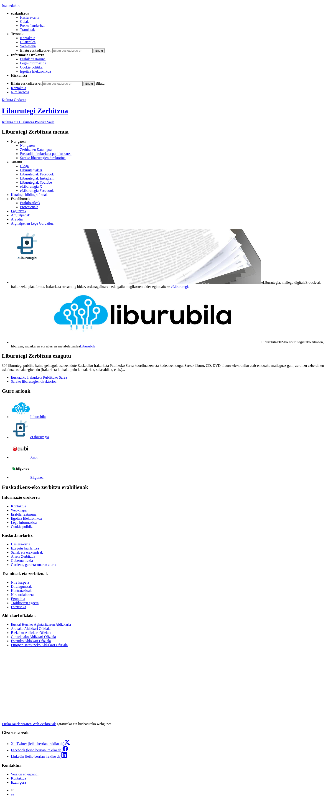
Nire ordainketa (22, 595)
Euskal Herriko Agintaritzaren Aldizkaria (41, 624)
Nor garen (27, 145)
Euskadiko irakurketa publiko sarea (45, 154)
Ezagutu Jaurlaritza (25, 548)
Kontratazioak (21, 590)
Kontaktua (27, 38)
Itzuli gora (18, 782)
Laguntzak (18, 211)
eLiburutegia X (31, 186)
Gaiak (24, 21)
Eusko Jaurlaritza (32, 26)
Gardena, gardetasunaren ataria (33, 565)
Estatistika (18, 607)
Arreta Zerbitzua (23, 556)
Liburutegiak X (31, 170)
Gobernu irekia (22, 560)
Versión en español (24, 774)
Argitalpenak (20, 215)
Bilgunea (27, 477)
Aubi (24, 457)
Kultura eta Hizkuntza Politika (28, 122)
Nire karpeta (20, 92)
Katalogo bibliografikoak (29, 195)
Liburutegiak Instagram (37, 178)
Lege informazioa (24, 522)
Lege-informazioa (33, 63)
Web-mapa (28, 46)
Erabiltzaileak (30, 203)
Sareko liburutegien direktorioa (43, 158)
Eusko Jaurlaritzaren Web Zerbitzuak (29, 724)
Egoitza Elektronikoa (35, 71)
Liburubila (87, 346)
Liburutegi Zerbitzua (35, 111)
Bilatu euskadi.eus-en (35, 50)
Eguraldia (18, 599)
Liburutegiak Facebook (37, 174)
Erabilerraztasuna (33, 59)
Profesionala (29, 207)
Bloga (24, 166)
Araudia (17, 219)
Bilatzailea (28, 42)
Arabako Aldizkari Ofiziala (31, 628)
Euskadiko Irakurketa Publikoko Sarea (39, 377)
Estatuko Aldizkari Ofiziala (31, 641)
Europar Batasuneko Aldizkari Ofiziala (39, 645)
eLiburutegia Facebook (37, 190)
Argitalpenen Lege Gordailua (32, 223)
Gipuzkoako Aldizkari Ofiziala (33, 637)
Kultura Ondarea (14, 100)
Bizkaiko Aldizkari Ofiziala (31, 633)
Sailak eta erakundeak (27, 552)
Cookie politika (31, 67)
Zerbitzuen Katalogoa (36, 150)
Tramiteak (27, 30)
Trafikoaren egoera (25, 603)
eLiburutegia (180, 287)
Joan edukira (11, 6)
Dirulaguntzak (21, 586)
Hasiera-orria (29, 17)
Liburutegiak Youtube (36, 182)
